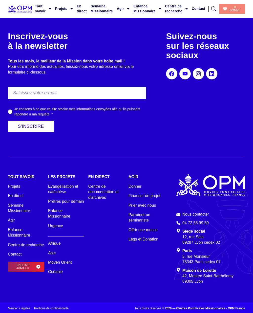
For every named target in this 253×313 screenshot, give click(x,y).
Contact (198, 9)
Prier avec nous (142, 205)
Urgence (55, 226)
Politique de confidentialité (51, 308)
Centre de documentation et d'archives (103, 192)
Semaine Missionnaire (102, 8)
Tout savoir (40, 8)
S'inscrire (31, 126)
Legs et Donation (143, 239)
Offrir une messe (143, 230)
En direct (82, 8)
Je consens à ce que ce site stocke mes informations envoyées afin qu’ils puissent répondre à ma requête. (77, 111)
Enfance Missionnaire (144, 8)
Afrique (54, 243)
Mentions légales (19, 308)
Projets (61, 9)
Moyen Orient (60, 262)
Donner (134, 186)
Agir (120, 9)
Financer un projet (144, 196)
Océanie (55, 272)
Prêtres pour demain (66, 201)
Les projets (61, 177)
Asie (52, 253)
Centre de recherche (173, 8)
